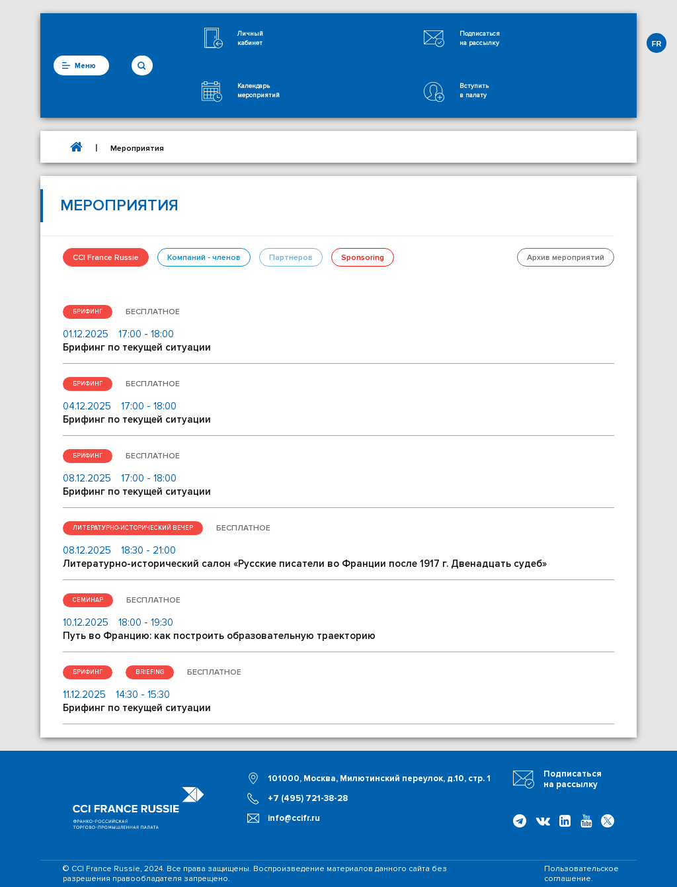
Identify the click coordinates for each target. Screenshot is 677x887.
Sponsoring (362, 258)
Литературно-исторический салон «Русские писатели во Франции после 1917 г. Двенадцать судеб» (305, 564)
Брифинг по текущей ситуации (137, 347)
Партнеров (291, 258)
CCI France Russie (106, 258)
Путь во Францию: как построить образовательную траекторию (219, 636)
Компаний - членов (204, 258)
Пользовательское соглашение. (581, 874)
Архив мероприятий (565, 258)
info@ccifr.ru (294, 818)
